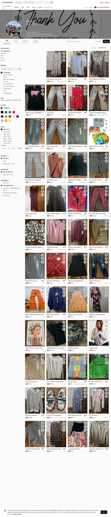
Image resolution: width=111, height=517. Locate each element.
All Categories (5, 51)
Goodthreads (6, 93)
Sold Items (5, 195)
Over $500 (6, 143)
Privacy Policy (17, 514)
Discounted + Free (8, 164)
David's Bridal (6, 84)
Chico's (4, 82)
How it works (88, 7)
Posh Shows (48, 7)
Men (23, 7)
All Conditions (7, 172)
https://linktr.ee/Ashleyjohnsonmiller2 (40, 34)
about (99, 41)
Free (3, 161)
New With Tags (7, 174)
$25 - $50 (5, 134)
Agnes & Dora (6, 75)
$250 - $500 (6, 141)
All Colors (5, 108)
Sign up (107, 2)
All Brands (5, 72)
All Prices (5, 129)
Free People (6, 89)
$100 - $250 (6, 138)
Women (16, 7)
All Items (5, 158)
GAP (3, 91)
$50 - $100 (6, 136)
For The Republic (8, 86)
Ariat (4, 77)
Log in (102, 2)
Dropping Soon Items (9, 193)
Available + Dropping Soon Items (10, 189)
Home (34, 7)
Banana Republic (7, 79)
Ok (104, 512)
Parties (40, 7)
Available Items (7, 185)
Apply (20, 148)
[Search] (36, 2)
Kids (28, 7)
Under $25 (5, 131)
